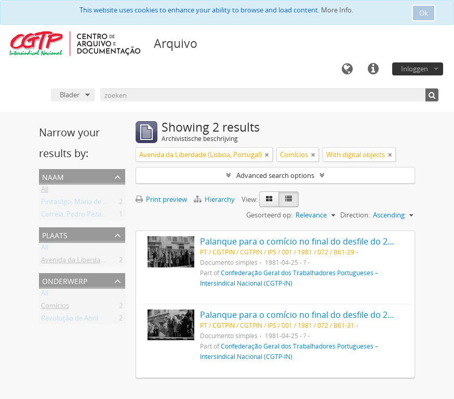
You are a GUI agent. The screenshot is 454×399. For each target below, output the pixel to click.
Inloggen (414, 68)
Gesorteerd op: (269, 215)
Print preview (161, 199)
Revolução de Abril (69, 320)
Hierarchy (215, 199)
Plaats (55, 234)
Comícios (55, 307)
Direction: (355, 215)
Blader (69, 94)
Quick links (373, 69)
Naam (53, 176)
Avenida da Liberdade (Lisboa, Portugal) (102, 261)
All (44, 191)
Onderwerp (64, 280)
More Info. (337, 10)
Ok (423, 13)
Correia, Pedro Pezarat (75, 216)
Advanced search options (275, 175)
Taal (347, 69)
